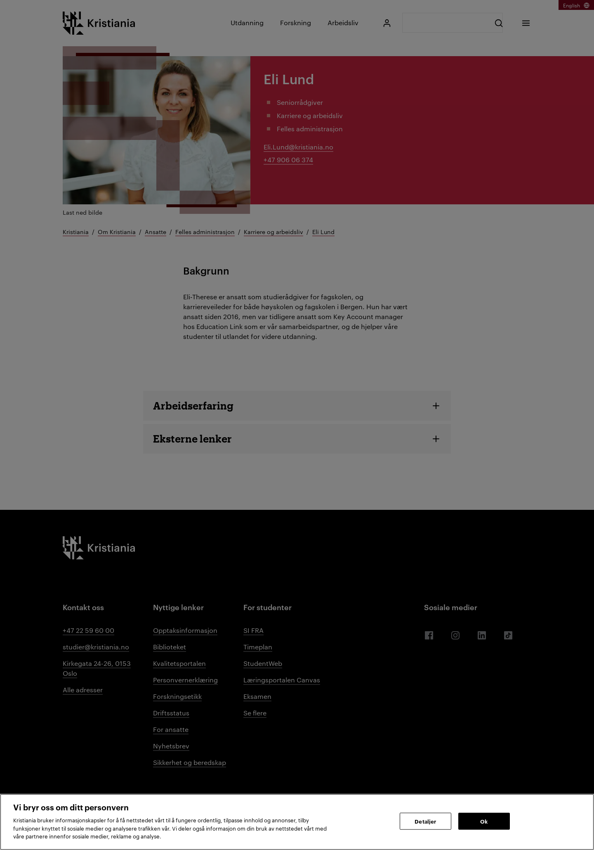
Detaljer (425, 820)
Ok (484, 820)
